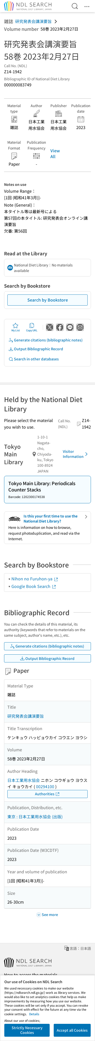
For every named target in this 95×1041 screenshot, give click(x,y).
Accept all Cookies (72, 1030)
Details (34, 1014)
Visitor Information (76, 454)
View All (55, 153)
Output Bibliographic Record (35, 349)
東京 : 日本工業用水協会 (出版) (35, 816)
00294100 (45, 786)
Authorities (47, 794)
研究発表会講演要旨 (33, 21)
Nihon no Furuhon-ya (35, 579)
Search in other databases (33, 359)
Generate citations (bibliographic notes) (45, 340)
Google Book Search (33, 586)
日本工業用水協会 (23, 780)
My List (15, 327)
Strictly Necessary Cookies (27, 1030)
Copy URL (31, 327)
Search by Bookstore (47, 300)
